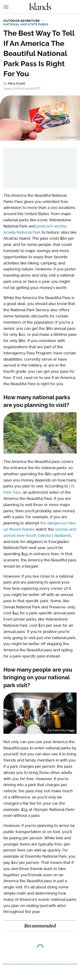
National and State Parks (25, 24)
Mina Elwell (16, 83)
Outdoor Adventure (21, 20)
